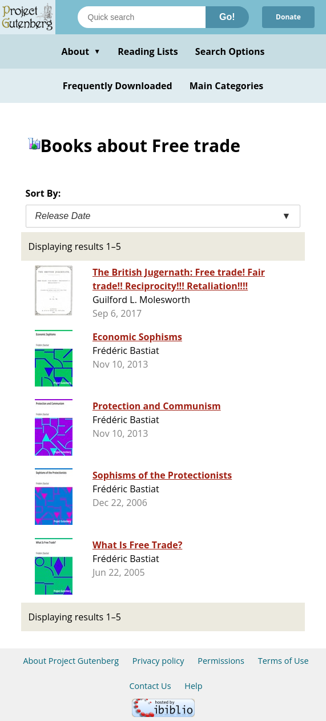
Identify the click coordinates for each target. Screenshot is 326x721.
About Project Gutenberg (71, 660)
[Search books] (142, 17)
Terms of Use (283, 660)
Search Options (230, 51)
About (80, 51)
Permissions (221, 660)
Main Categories (227, 85)
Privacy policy (158, 660)
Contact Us (150, 685)
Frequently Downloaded (117, 85)
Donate (288, 17)
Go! (227, 17)
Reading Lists (148, 51)
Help (193, 685)
